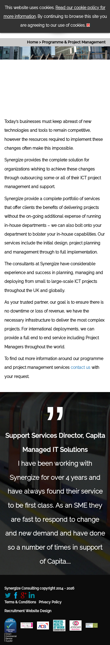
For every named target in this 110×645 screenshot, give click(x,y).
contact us (80, 367)
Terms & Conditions (20, 602)
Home (32, 42)
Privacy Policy (50, 602)
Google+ (23, 595)
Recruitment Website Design (27, 611)
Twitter (7, 595)
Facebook (15, 595)
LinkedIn (31, 595)
